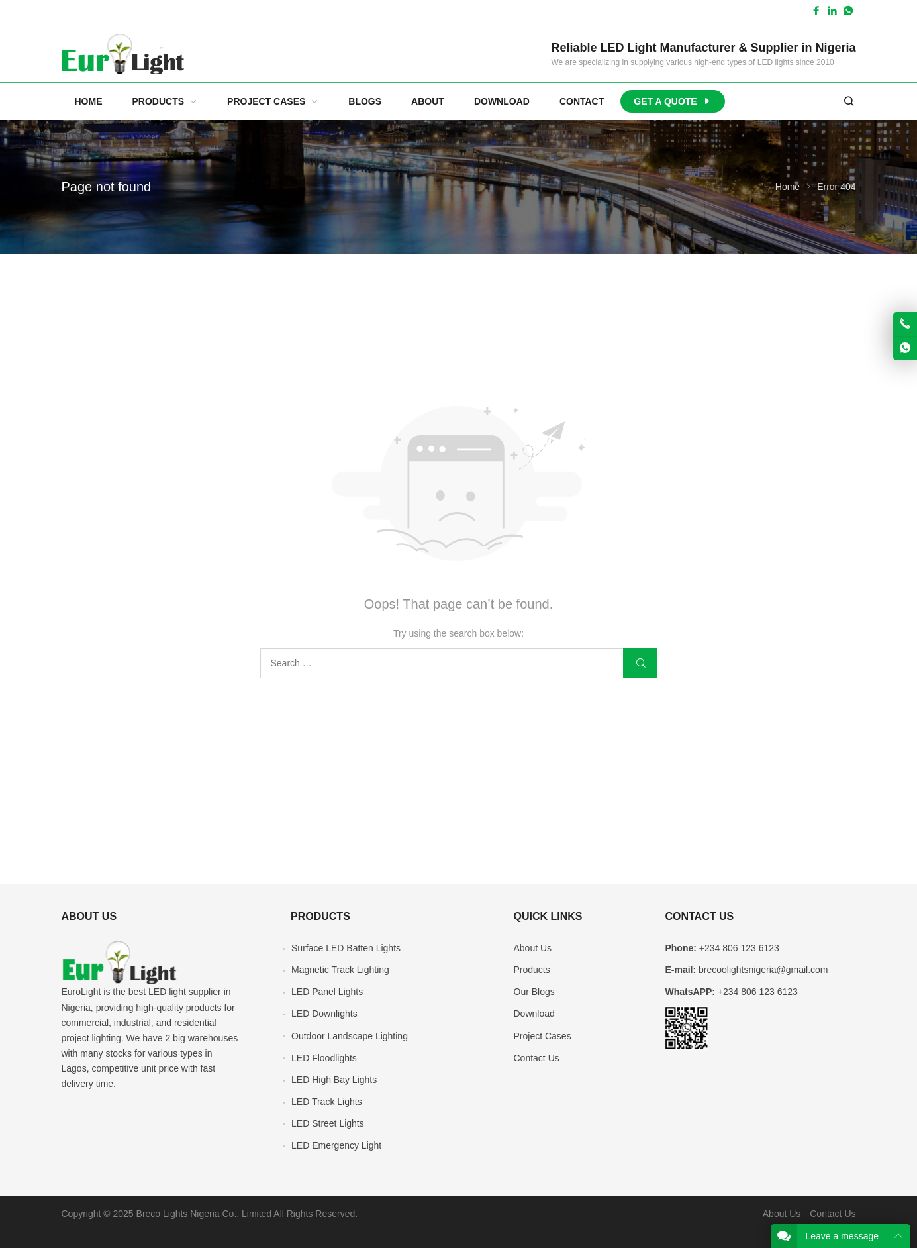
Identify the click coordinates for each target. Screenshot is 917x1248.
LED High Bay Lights (334, 1079)
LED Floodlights (324, 1058)
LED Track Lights (326, 1101)
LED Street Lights (327, 1123)
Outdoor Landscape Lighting (349, 1036)
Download (534, 1013)
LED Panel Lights (327, 991)
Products (532, 969)
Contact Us (536, 1058)
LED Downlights (324, 1013)
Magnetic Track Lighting (340, 969)
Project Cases (542, 1036)
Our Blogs (534, 991)
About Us (533, 948)
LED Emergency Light (336, 1145)
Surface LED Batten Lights (346, 948)
